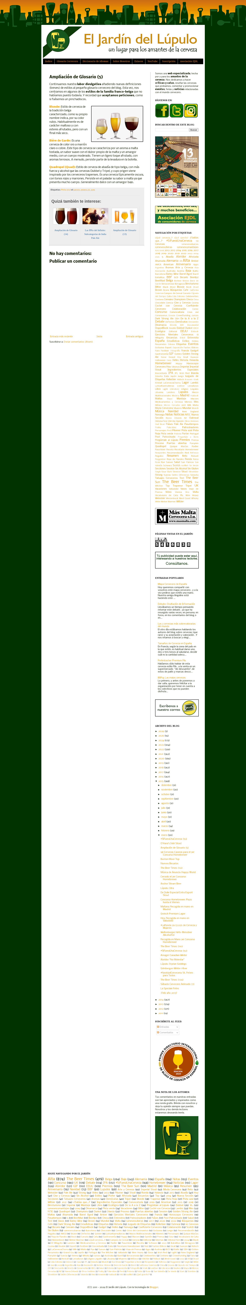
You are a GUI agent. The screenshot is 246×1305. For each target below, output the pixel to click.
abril (163, 821)
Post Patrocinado (165, 437)
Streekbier (193, 472)
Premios (184, 440)
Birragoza (180, 284)
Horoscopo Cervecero (181, 1215)
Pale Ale (178, 424)
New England (190, 411)
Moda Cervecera (164, 408)
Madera (175, 396)
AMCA (158, 264)
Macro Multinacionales (140, 1234)
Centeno (159, 299)
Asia (196, 268)
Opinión (180, 421)
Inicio (99, 336)
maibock (194, 396)
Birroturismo (191, 284)
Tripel (189, 486)
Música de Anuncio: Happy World (178, 872)
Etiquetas (181, 344)
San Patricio (187, 462)
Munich (195, 408)
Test (181, 478)
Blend (172, 287)
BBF (169, 277)
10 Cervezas (192, 1224)
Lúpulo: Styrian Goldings (173, 964)
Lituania (159, 392)
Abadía (169, 257)
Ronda (188, 459)
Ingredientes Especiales (183, 370)
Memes (188, 402)
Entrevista (193, 337)
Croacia (171, 316)
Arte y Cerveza (184, 267)
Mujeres (178, 408)
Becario (184, 277)
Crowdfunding (183, 315)
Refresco (194, 453)
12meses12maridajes (187, 247)
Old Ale (171, 421)
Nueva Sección (185, 1196)
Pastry (158, 428)
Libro (158, 389)
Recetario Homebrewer (186, 449)
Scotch (176, 465)
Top (168, 486)
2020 (170, 253)
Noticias (179, 414)
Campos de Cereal (173, 293)
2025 (157, 257)
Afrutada (193, 257)
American (168, 264)
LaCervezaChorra (171, 383)
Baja (188, 270)
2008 (161, 251)
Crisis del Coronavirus (137, 1230)
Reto (184, 456)
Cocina (195, 303)
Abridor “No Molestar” (172, 959)
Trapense (178, 486)
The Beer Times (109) (172, 980)
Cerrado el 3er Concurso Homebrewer (173, 878)
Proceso (159, 443)
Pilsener (176, 430)
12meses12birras (163, 247)
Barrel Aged (185, 274)
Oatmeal (193, 418)
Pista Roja (171, 1199)
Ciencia (169, 303)
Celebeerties (192, 296)
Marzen (194, 399)
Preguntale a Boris (188, 437)
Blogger (154, 1287)
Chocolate (160, 303)
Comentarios (165, 1032)
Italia (166, 376)
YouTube (153, 61)
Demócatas (181, 322)
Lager (185, 382)
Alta (186, 261)
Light (165, 389)
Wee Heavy (192, 495)
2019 (163, 253)
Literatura (174, 389)
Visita (195, 492)
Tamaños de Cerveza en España (175, 643)
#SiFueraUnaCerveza (179, 240)
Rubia (195, 459)
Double (172, 328)
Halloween (160, 360)
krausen (188, 380)
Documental (192, 325)
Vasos (183, 489)
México (158, 405)
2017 (195, 250)
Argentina (159, 268)
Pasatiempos (191, 424)
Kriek (196, 380)
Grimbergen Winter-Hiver (174, 968)
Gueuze (194, 357)
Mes (196, 402)
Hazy (169, 360)
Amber (194, 261)
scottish (184, 466)
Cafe (185, 290)
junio (164, 812)
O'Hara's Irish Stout (171, 843)
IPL (176, 373)
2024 (195, 253)
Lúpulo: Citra (167, 888)
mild (184, 405)
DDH (177, 319)
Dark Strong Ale (164, 318)
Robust (194, 456)
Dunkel (188, 328)
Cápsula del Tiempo (187, 1265)
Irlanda (194, 373)
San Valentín (159, 1272)
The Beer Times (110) (172, 946)
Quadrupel (160, 446)
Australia (171, 271)
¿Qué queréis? (181, 238)
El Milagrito (57, 1243)
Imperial (184, 367)
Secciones (160, 468)
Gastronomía (161, 354)
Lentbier (181, 386)
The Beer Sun (130, 1186)
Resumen (173, 455)
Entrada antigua (134, 336)
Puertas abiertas (177, 443)
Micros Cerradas (172, 405)
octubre (165, 794)
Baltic (195, 271)
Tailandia (194, 475)
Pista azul (66, 190)
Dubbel (180, 328)
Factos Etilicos (191, 347)
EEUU (184, 331)
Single (158, 472)
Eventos (193, 344)
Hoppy (179, 363)
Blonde (180, 287)
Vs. (181, 495)
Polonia (177, 434)
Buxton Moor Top (170, 859)
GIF (171, 353)
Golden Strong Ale (183, 1211)
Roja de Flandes (175, 459)
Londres (171, 392)
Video (168, 492)
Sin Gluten (193, 468)
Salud (177, 462)
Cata (169, 296)
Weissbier (160, 498)
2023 (190, 253)
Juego (181, 376)
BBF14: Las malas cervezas (172, 677)
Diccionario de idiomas (95, 61)
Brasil (195, 287)
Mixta (195, 405)
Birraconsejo (168, 284)
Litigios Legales (189, 389)
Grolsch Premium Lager (173, 914)
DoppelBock (161, 328)
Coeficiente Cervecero (150, 1227)
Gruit (185, 357)
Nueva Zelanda (174, 418)
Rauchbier (160, 449)
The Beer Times (177, 482)
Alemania (172, 261)
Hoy (169, 367)
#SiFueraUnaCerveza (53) (174, 839)
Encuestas (172, 337)
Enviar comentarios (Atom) (78, 342)
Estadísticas (173, 341)
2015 (184, 250)
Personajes (160, 430)
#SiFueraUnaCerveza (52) (174, 951)
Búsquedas (176, 290)
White (157, 502)
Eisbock (194, 332)
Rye (163, 462)
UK (196, 485)
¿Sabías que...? (81, 1202)
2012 (167, 250)
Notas (169, 414)
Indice (48, 61)
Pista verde (167, 433)
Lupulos (183, 392)
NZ (185, 418)
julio (163, 808)
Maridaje (181, 398)
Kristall (158, 383)
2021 (177, 253)
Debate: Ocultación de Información (176, 604)
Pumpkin (194, 443)
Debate (159, 321)
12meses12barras (190, 244)
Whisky (194, 498)
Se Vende (193, 466)
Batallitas (160, 277)
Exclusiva (159, 347)
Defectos (170, 322)
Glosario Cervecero (67, 61)
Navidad (173, 411)
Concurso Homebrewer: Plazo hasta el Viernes (176, 901)
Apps (195, 264)
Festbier (165, 351)
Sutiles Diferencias (180, 475)
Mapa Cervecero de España (172, 584)
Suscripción (168, 61)
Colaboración (179, 309)
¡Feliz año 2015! (169, 993)
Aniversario (183, 264)
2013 (172, 250)
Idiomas (176, 367)
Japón (173, 376)
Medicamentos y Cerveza (169, 402)
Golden (178, 354)
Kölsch (180, 379)
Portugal (194, 434)
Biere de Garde (121, 1265)
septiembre (167, 799)
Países (169, 424)
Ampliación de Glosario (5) (175, 848)
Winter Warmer (168, 501)
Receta (170, 449)
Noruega (159, 414)
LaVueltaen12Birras (164, 386)
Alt (180, 261)
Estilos (185, 341)
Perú (169, 431)
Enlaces (138, 61)
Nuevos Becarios (169, 863)
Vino (187, 492)
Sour (163, 472)
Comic (195, 309)
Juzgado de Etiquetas (139, 1224)
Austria (180, 271)
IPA (170, 373)
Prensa (194, 440)
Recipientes (160, 453)
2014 (178, 250)
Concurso (161, 312)
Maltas (158, 398)
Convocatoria (177, 312)
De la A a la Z (189, 318)
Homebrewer (163, 363)
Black (165, 287)
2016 (190, 250)
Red (187, 453)
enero (164, 835)
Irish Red (184, 373)
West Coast (185, 498)
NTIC (188, 414)
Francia (185, 350)
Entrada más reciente (61, 336)
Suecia (167, 475)
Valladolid (173, 489)
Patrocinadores (190, 427)
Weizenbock (172, 498)
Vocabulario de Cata (166, 495)
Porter (185, 433)
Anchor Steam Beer (171, 884)
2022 (183, 253)
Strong (159, 475)
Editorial (173, 331)
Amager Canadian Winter (174, 955)
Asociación (160, 271)
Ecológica (160, 331)
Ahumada (160, 261)
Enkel (182, 338)
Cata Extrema (178, 296)
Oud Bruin (160, 424)
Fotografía (175, 351)
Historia (184, 360)
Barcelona (160, 274)
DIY (182, 325)
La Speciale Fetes (170, 988)
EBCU (195, 328)
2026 (161, 731)
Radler (195, 446)
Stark (169, 472)
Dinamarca (160, 325)
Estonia (171, 344)
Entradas (163, 1027)
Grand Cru (175, 357)
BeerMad (160, 281)
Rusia (157, 462)
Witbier (180, 501)
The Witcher (107, 1252)
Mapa (169, 399)
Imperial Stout (149, 1189)
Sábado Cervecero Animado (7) (177, 984)
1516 (157, 251)
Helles (175, 360)
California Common (148, 1265)
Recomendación (175, 453)
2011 (161, 1013)
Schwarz (167, 465)
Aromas (169, 267)
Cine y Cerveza (182, 302)
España (159, 341)
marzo (165, 826)
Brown (158, 290)
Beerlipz (194, 277)
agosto (165, 803)
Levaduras (193, 386)
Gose (163, 357)
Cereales (168, 299)
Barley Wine (172, 274)
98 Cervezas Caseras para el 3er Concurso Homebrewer (177, 853)
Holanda (194, 360)
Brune (166, 290)
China (195, 300)
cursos (195, 315)
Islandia (159, 376)
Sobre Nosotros (121, 61)
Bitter (158, 287)
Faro (157, 351)
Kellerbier (171, 379)
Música (159, 411)
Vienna (178, 492)
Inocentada (161, 373)
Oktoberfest (161, 421)
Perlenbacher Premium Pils (172, 660)
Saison (169, 462)
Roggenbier (160, 459)
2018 (157, 253)
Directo (173, 325)
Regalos (159, 456)
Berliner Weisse (181, 281)
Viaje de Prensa (134, 1249)
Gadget (194, 350)
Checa (189, 299)
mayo (164, 817)
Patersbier (171, 428)
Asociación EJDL (189, 61)
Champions (180, 299)
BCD (176, 277)
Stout (185, 471)
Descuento (193, 322)
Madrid (184, 395)
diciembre (166, 785)
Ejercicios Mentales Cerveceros (174, 334)
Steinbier (177, 472)
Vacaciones (161, 489)
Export (168, 347)
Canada (187, 293)
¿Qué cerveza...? (164, 238)
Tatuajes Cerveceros (166, 478)
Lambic (194, 383)
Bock (188, 287)
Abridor (181, 256)
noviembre (167, 789)
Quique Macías (179, 446)
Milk (189, 405)
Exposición (178, 348)
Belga (169, 280)
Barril (195, 274)
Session (170, 468)
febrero (165, 830)
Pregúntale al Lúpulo (166, 440)
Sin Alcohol (181, 468)
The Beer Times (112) (172, 868)
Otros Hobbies (191, 421)
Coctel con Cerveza (168, 306)
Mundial (187, 408)
